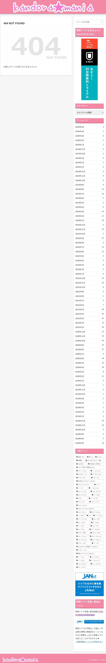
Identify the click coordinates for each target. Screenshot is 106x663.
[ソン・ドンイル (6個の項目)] (83, 519)
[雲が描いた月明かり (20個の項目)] (95, 464)
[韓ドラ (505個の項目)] (90, 457)
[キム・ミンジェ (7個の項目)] (82, 491)
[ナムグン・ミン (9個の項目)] (82, 474)
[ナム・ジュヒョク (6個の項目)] (96, 536)
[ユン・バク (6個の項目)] (97, 526)
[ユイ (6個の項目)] (89, 515)
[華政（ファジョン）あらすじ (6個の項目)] (90, 553)
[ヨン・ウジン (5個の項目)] (90, 567)
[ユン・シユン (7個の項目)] (82, 512)
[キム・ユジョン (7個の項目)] (97, 491)
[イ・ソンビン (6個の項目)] (98, 515)
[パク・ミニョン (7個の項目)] (96, 512)
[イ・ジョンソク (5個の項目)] (96, 560)
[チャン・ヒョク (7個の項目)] (90, 505)
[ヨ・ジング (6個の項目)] (82, 529)
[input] (89, 22)
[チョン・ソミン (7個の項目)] (96, 501)
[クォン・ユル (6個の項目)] (83, 543)
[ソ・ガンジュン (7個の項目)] (96, 488)
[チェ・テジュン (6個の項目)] (82, 539)
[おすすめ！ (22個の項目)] (81, 464)
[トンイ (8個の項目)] (98, 484)
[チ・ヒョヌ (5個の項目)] (82, 560)
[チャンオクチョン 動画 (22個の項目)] (94, 460)
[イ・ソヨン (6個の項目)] (82, 526)
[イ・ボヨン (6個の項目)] (80, 515)
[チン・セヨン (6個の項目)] (83, 522)
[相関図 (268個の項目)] (80, 460)
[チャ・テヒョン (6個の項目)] (97, 539)
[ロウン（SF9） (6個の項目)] (82, 532)
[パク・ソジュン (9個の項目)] (82, 470)
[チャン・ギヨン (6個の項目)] (97, 532)
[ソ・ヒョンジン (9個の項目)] (97, 470)
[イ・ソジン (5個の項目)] (82, 557)
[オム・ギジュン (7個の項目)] (83, 495)
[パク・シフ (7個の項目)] (82, 501)
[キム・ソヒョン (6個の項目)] (82, 536)
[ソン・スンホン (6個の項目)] (96, 529)
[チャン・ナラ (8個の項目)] (83, 477)
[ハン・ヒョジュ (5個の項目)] (97, 564)
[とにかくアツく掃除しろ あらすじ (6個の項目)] (90, 546)
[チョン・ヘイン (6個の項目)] (90, 550)
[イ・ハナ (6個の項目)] (97, 543)
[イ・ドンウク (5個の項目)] (96, 557)
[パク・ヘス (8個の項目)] (97, 477)
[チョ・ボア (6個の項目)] (97, 519)
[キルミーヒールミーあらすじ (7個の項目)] (90, 508)
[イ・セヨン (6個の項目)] (97, 522)
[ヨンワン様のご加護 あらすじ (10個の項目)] (90, 467)
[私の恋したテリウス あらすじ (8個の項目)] (90, 481)
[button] (101, 22)
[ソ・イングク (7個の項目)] (96, 498)
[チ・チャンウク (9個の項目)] (97, 474)
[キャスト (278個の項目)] (99, 457)
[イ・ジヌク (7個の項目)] (97, 495)
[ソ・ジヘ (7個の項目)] (81, 488)
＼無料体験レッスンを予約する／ (89, 642)
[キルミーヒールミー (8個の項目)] (84, 484)
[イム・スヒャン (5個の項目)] (82, 564)
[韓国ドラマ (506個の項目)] (81, 457)
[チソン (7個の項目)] (81, 498)
